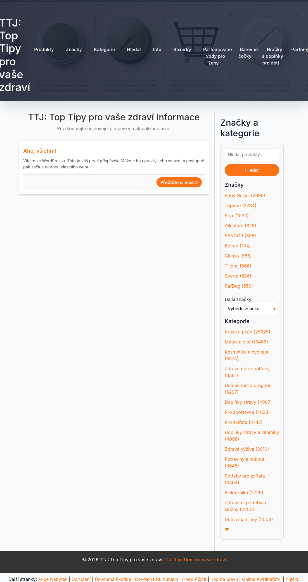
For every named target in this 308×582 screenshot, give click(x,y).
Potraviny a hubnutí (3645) (245, 462)
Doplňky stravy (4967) (248, 402)
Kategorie (104, 49)
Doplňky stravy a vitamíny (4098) (252, 436)
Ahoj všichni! (39, 150)
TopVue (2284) (240, 205)
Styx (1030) (237, 215)
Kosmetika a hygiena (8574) (246, 355)
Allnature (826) (240, 225)
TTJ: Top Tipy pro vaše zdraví (195, 559)
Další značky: (239, 299)
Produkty (44, 49)
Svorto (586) (238, 276)
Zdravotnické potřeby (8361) (247, 372)
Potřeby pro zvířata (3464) (245, 479)
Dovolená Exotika (113, 579)
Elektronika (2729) (244, 492)
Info (157, 49)
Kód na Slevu (224, 579)
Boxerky (182, 49)
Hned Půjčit (194, 579)
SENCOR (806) (240, 235)
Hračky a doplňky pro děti (272, 56)
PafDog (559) (239, 286)
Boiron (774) (238, 246)
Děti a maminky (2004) (249, 519)
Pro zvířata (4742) (244, 422)
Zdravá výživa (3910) (247, 449)
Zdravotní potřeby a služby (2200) (245, 506)
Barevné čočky (248, 53)
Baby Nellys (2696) (245, 195)
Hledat (134, 49)
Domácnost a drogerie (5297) (248, 389)
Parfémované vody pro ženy (217, 56)
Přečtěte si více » (179, 182)
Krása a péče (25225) (247, 332)
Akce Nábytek (52, 579)
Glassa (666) (238, 256)
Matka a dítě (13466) (246, 342)
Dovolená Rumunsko (156, 579)
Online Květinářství (261, 579)
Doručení (81, 579)
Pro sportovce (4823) (247, 412)
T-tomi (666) (238, 266)
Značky (74, 49)
